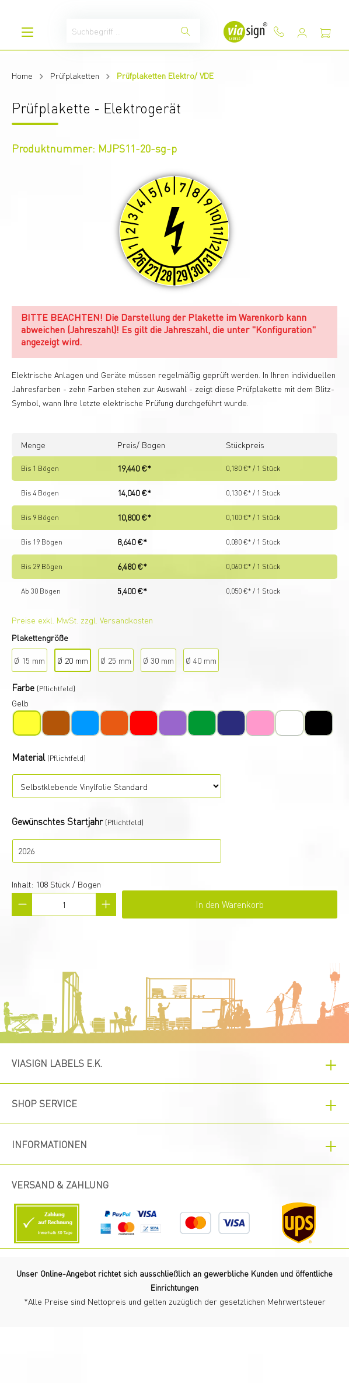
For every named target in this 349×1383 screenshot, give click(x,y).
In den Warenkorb (230, 904)
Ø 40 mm (201, 660)
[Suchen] (185, 31)
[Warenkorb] (325, 33)
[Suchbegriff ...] (119, 31)
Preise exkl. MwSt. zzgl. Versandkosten (82, 620)
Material (28, 756)
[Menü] (27, 32)
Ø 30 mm (158, 660)
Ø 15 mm (29, 660)
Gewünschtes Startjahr (57, 821)
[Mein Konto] (302, 33)
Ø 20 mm (72, 660)
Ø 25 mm (115, 660)
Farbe (23, 687)
